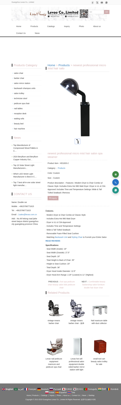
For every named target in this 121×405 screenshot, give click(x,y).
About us (97, 26)
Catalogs (51, 26)
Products (34, 26)
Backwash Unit (61, 237)
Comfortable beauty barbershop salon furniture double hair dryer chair (93, 285)
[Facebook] (92, 2)
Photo (81, 26)
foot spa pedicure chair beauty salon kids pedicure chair (61, 285)
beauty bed (18, 124)
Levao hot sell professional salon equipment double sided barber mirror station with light (76, 364)
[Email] (115, 174)
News (37, 33)
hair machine (19, 129)
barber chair (19, 78)
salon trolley (19, 93)
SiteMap (91, 395)
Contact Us (21, 33)
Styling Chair (77, 237)
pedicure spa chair (22, 103)
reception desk (20, 113)
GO (106, 12)
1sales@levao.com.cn (27, 214)
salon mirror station (22, 83)
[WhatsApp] (106, 2)
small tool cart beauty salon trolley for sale (99, 361)
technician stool (20, 98)
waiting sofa (19, 118)
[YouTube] (101, 2)
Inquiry (67, 26)
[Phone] (115, 182)
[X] (97, 2)
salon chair (18, 73)
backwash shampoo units (24, 88)
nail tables (18, 108)
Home (18, 26)
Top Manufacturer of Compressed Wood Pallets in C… (25, 148)
